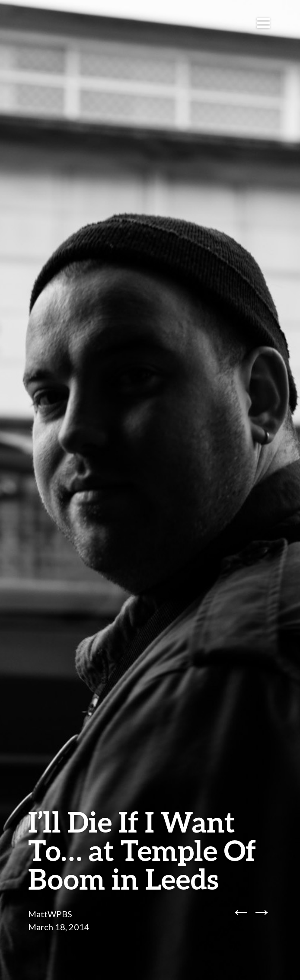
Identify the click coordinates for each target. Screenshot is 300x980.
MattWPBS (50, 914)
